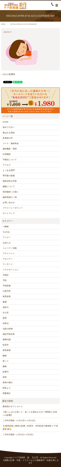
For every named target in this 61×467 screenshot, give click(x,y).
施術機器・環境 (10, 149)
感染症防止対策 (10, 181)
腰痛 (5, 366)
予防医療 (7, 286)
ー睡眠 (6, 226)
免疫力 (6, 307)
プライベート (9, 253)
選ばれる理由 (9, 133)
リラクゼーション (11, 270)
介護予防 (7, 291)
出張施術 (7, 154)
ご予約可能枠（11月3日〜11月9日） (19, 434)
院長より (7, 388)
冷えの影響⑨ (9, 74)
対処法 (6, 323)
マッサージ (8, 264)
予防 (5, 280)
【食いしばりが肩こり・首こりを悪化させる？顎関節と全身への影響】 (30, 413)
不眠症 (6, 275)
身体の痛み (8, 382)
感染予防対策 (9, 334)
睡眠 (5, 356)
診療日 (6, 372)
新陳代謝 (7, 339)
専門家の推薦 (9, 176)
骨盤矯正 (7, 393)
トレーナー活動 (10, 248)
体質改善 (7, 296)
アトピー (7, 237)
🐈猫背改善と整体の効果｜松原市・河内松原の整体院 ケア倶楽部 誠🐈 (30, 427)
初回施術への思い (11, 192)
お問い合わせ (9, 202)
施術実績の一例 (10, 197)
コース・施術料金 (11, 143)
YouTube (6, 232)
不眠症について (10, 159)
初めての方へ (9, 127)
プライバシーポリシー (13, 208)
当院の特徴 (8, 329)
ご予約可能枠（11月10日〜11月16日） (20, 420)
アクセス (7, 165)
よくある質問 (9, 170)
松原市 (6, 345)
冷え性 (6, 312)
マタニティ (8, 259)
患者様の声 (8, 138)
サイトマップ (9, 213)
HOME (3, 24)
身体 (5, 377)
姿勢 (5, 318)
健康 (5, 302)
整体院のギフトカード (13, 406)
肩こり (6, 361)
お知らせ (7, 243)
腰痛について (9, 186)
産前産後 (7, 350)
